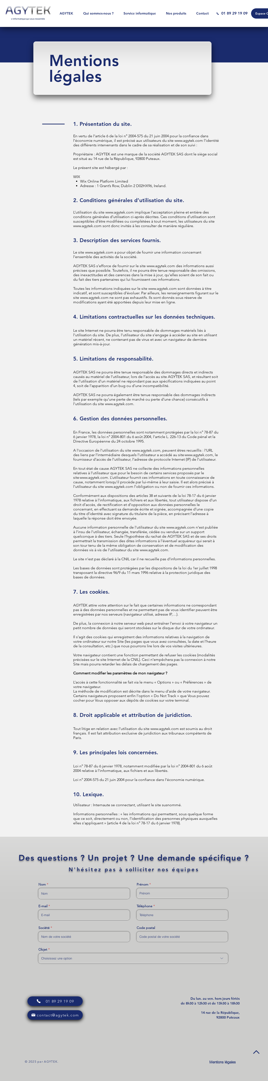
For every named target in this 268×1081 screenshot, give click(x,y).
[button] (140, 13)
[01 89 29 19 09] (232, 13)
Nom (42, 884)
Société (44, 927)
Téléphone (144, 906)
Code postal (146, 927)
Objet (42, 949)
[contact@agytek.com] (55, 1015)
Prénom (142, 884)
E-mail (42, 906)
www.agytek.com (189, 140)
